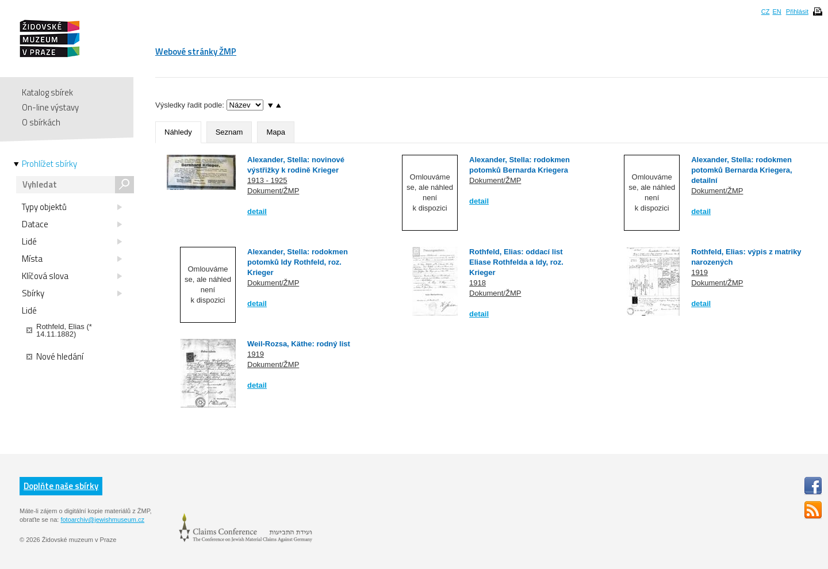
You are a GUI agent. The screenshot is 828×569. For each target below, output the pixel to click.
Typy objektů (72, 207)
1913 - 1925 (267, 180)
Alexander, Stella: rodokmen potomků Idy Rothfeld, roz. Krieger (297, 262)
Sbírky (72, 293)
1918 (477, 282)
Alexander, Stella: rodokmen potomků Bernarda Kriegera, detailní (741, 170)
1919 (699, 272)
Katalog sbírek (47, 92)
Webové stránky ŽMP (195, 51)
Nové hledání (54, 357)
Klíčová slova (72, 276)
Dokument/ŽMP (273, 190)
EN (776, 11)
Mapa (275, 132)
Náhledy (178, 132)
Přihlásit (797, 11)
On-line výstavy (50, 107)
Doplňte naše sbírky (61, 485)
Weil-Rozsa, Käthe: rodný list (298, 343)
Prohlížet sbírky (49, 164)
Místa (72, 259)
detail (257, 211)
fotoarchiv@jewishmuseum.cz (102, 519)
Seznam (229, 132)
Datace (72, 224)
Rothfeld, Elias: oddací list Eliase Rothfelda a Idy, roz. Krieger (516, 262)
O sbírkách (41, 122)
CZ (765, 11)
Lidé (72, 241)
